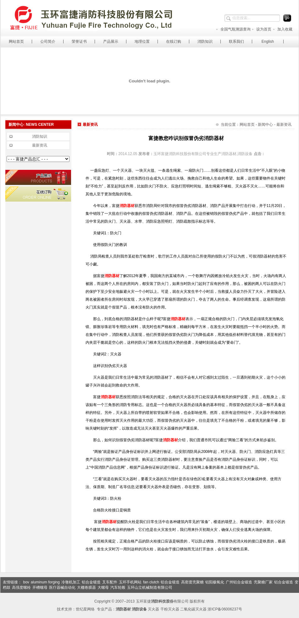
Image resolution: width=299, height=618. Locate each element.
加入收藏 (282, 29)
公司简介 (47, 41)
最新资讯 (39, 145)
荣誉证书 (79, 41)
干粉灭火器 (169, 609)
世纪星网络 (85, 609)
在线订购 (173, 41)
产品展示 (110, 41)
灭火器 (153, 609)
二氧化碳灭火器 (193, 609)
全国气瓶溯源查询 (233, 29)
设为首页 (261, 29)
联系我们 (236, 41)
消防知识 (205, 41)
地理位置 (142, 41)
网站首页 (16, 41)
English (268, 41)
